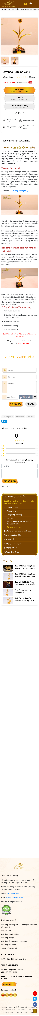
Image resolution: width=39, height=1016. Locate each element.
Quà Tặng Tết (9, 539)
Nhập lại (31, 404)
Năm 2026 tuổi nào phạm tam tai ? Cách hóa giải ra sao (25, 567)
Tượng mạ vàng (12, 507)
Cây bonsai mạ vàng (14, 527)
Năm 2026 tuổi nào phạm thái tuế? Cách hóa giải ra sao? (25, 575)
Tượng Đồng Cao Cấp (12, 535)
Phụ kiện (10, 518)
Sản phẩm (15, 9)
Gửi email (20, 417)
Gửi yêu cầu (15, 404)
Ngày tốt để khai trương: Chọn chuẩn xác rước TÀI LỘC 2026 (25, 583)
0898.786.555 (13, 893)
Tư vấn (19, 98)
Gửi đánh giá (10, 481)
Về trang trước (7, 417)
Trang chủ (7, 9)
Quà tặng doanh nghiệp (13, 544)
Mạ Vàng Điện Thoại (11, 552)
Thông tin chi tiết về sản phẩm (15, 141)
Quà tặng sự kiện (10, 548)
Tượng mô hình (12, 511)
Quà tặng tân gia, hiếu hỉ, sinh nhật (17, 531)
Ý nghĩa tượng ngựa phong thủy (23, 591)
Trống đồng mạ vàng (14, 515)
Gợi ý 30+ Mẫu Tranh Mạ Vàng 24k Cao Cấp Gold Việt (19, 522)
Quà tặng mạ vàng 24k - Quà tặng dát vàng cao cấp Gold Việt (19, 502)
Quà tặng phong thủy (19, 191)
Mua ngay (19, 90)
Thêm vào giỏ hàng (19, 106)
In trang (30, 417)
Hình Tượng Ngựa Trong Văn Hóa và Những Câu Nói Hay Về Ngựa (25, 599)
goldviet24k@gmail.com (14, 898)
